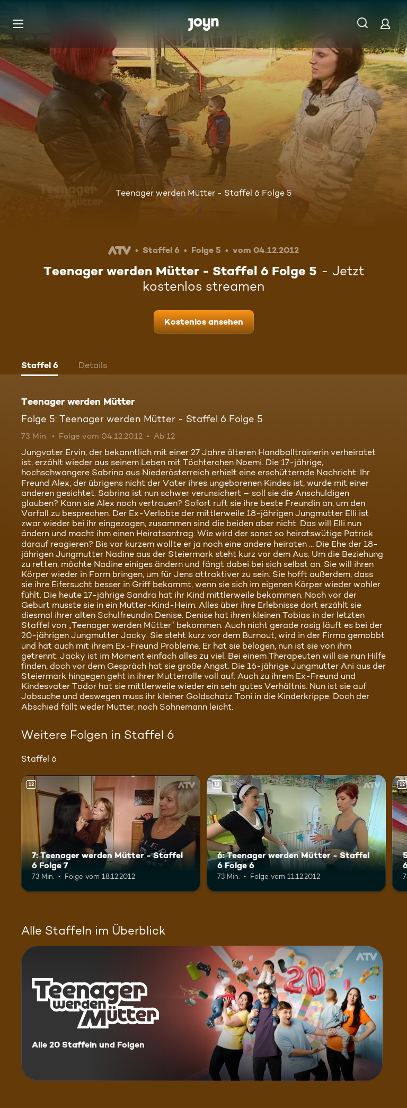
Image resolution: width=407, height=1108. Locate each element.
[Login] (385, 23)
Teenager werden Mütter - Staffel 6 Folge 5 (203, 193)
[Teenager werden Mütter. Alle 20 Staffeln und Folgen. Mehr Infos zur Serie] (202, 1013)
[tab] (39, 366)
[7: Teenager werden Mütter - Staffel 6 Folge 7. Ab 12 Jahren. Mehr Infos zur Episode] (110, 833)
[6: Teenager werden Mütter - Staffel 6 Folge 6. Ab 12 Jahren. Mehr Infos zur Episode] (296, 833)
